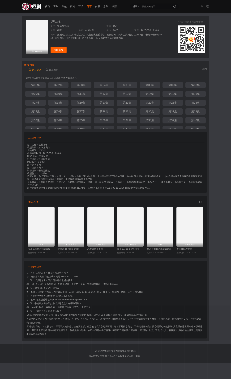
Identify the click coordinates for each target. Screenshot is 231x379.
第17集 (35, 102)
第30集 (149, 111)
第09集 (35, 93)
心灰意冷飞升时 (95, 249)
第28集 (104, 111)
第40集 (195, 120)
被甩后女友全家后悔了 (128, 249)
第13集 (127, 93)
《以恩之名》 (41, 272)
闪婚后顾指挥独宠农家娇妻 (41, 249)
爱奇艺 (106, 292)
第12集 (104, 93)
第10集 (58, 93)
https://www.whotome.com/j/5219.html (68, 299)
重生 (55, 6)
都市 (89, 6)
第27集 (81, 111)
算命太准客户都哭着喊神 (159, 249)
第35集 (81, 120)
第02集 (58, 85)
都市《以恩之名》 (43, 288)
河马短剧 (35, 70)
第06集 (149, 85)
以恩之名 (56, 21)
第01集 (35, 85)
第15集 (172, 93)
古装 (97, 6)
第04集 (104, 85)
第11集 (81, 93)
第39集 (172, 120)
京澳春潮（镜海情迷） (69, 249)
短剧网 (130, 188)
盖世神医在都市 (184, 249)
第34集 (58, 120)
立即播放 (58, 50)
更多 (200, 201)
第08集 (195, 85)
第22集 (149, 102)
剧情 (114, 6)
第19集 (81, 102)
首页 (47, 6)
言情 (80, 6)
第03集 (81, 85)
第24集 (195, 102)
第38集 (149, 120)
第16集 (195, 93)
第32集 (195, 111)
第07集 (172, 85)
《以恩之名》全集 (64, 295)
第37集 (127, 120)
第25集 (35, 111)
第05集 (127, 85)
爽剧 (72, 6)
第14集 (149, 93)
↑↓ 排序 (203, 69)
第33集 (35, 120)
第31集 (172, 111)
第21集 (127, 102)
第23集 (172, 102)
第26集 (58, 111)
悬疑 (105, 6)
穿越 (64, 6)
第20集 (104, 102)
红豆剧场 (52, 70)
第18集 (58, 102)
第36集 (104, 120)
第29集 (127, 111)
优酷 (123, 292)
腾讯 (98, 292)
